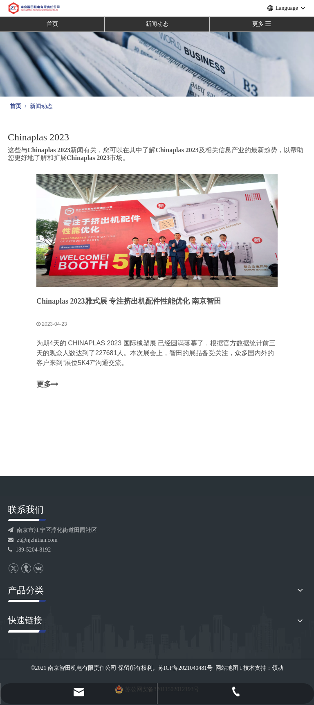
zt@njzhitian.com (33, 540)
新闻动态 (157, 24)
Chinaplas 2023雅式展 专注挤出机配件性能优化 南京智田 (128, 301)
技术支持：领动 (263, 668)
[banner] (157, 64)
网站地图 (226, 668)
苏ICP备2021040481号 (185, 668)
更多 (47, 384)
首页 (52, 24)
